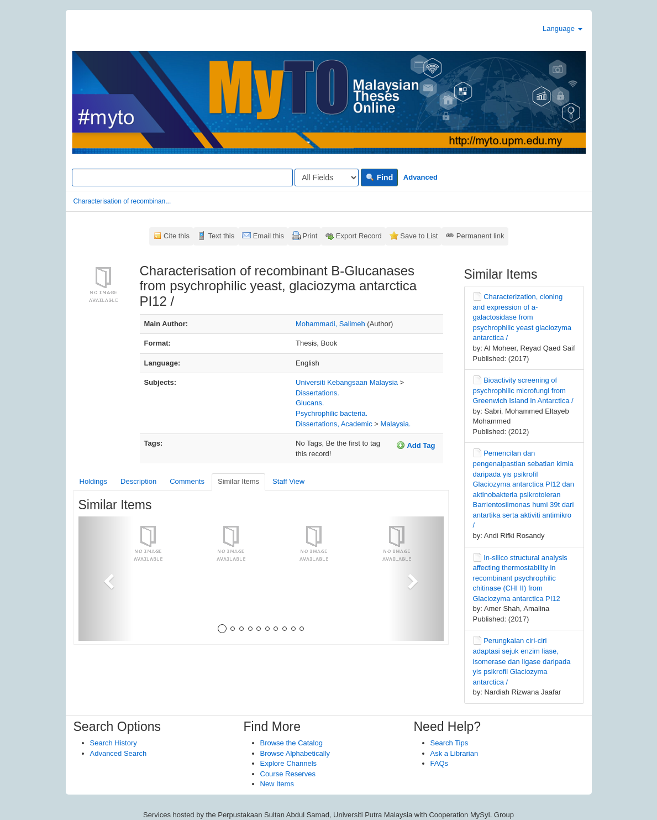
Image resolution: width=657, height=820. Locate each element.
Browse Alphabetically (295, 753)
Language (562, 28)
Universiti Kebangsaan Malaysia (347, 382)
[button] (105, 578)
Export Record (359, 236)
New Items (277, 784)
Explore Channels (288, 763)
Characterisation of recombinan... (122, 201)
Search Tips (449, 743)
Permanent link (480, 236)
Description (138, 481)
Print (310, 236)
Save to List (419, 236)
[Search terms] (182, 177)
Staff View (288, 481)
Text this (221, 236)
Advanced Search (118, 753)
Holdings (94, 481)
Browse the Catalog (291, 743)
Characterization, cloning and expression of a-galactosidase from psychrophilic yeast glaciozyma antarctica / (522, 317)
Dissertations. (317, 393)
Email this (268, 236)
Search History (113, 743)
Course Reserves (288, 774)
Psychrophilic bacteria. (331, 413)
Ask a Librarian (454, 753)
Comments (187, 481)
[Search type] (327, 177)
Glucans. (310, 403)
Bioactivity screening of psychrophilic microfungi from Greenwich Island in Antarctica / (523, 390)
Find (379, 177)
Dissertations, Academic (334, 424)
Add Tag (415, 445)
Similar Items (238, 481)
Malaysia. (396, 424)
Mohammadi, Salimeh (330, 324)
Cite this (177, 236)
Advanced (420, 177)
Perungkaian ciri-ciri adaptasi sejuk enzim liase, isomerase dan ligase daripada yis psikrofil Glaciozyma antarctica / (522, 661)
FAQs (439, 763)
